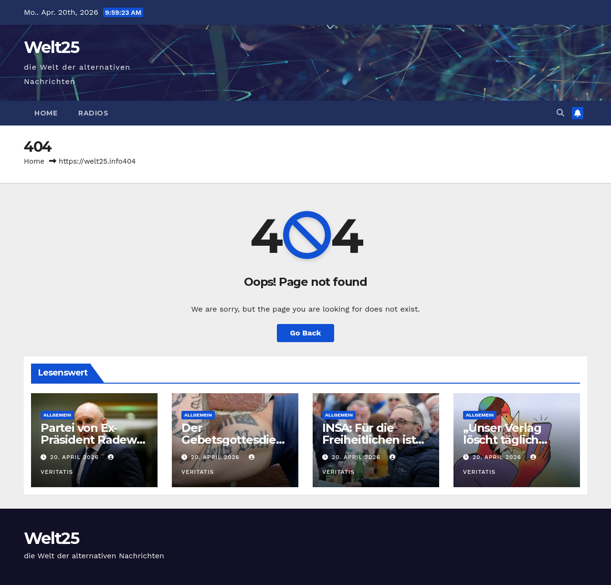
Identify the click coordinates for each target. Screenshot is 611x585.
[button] (560, 112)
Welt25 (51, 47)
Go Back (305, 332)
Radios (93, 113)
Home (45, 113)
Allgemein (57, 415)
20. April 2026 (75, 457)
